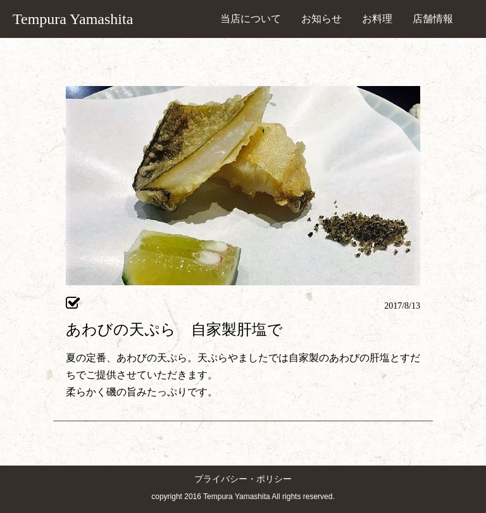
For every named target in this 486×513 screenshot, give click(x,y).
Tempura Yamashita (73, 19)
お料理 (377, 18)
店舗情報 (433, 18)
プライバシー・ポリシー (243, 479)
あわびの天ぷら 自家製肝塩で (174, 329)
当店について (250, 18)
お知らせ (321, 18)
